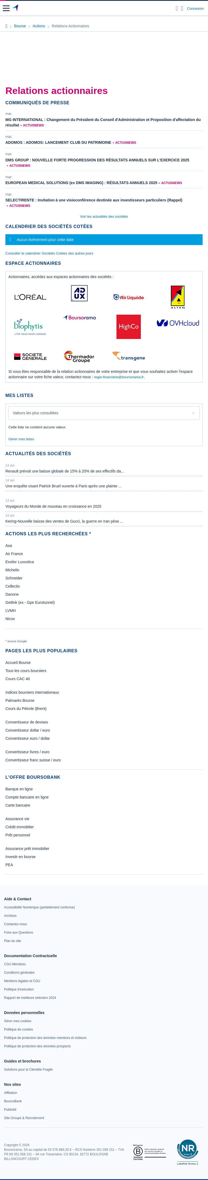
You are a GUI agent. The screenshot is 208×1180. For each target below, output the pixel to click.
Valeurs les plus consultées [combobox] (35, 413)
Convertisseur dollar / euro (27, 730)
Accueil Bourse (18, 662)
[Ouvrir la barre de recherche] (177, 8)
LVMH (10, 610)
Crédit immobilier (19, 827)
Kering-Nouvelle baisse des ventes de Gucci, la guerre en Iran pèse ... (64, 521)
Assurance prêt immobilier (27, 848)
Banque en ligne (19, 789)
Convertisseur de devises (26, 722)
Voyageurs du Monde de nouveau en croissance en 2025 (53, 506)
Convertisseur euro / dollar (27, 738)
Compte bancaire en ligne (27, 797)
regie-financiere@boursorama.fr (119, 377)
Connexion (195, 8)
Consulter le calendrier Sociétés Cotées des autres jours (49, 253)
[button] (6, 8)
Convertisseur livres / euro (27, 752)
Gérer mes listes (21, 439)
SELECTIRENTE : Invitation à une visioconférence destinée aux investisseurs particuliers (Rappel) (94, 200)
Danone (12, 594)
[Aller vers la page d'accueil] (15, 8)
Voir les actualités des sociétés (104, 216)
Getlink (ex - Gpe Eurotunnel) (30, 602)
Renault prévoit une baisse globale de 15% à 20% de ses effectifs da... (64, 471)
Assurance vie (17, 819)
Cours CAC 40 (17, 679)
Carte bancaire (17, 805)
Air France (14, 554)
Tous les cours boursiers (25, 671)
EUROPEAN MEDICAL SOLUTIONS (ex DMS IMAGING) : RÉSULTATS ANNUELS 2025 (81, 183)
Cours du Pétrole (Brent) (26, 708)
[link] (39, 907)
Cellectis (12, 586)
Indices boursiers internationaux (32, 692)
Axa (8, 545)
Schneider (13, 578)
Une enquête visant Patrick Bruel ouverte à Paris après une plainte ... (63, 486)
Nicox (10, 619)
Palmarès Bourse (19, 700)
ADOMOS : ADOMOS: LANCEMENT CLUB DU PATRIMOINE (58, 142)
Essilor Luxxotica (19, 562)
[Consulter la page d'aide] (182, 8)
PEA (9, 865)
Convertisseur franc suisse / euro (33, 760)
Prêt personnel (17, 835)
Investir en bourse (20, 857)
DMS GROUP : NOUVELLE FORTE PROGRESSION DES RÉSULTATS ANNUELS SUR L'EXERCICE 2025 (97, 160)
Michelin (12, 570)
